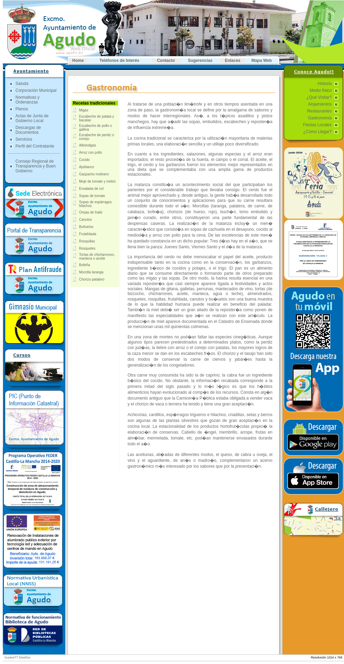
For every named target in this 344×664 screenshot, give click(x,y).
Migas (83, 110)
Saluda (21, 83)
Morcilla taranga (91, 272)
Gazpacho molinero (94, 174)
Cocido (84, 160)
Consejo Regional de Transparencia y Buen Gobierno (35, 166)
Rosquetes (87, 248)
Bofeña (84, 265)
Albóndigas (87, 145)
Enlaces (232, 60)
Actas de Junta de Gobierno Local (31, 118)
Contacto (166, 60)
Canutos (85, 219)
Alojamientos (320, 104)
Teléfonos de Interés (119, 60)
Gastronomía (320, 118)
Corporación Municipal (35, 90)
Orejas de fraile (90, 212)
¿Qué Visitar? (319, 97)
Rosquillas (87, 241)
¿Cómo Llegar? (317, 131)
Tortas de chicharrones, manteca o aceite (97, 256)
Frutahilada (87, 234)
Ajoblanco (86, 167)
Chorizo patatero (91, 279)
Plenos (21, 109)
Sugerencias (200, 60)
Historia (325, 83)
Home (78, 60)
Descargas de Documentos (28, 130)
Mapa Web (262, 60)
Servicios (23, 139)
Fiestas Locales (317, 124)
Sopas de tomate (92, 196)
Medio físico (321, 90)
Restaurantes (319, 111)
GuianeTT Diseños (17, 657)
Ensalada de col (91, 189)
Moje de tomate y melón (97, 181)
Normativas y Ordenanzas (27, 100)
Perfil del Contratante (34, 146)
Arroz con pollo (90, 152)
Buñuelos (86, 227)
